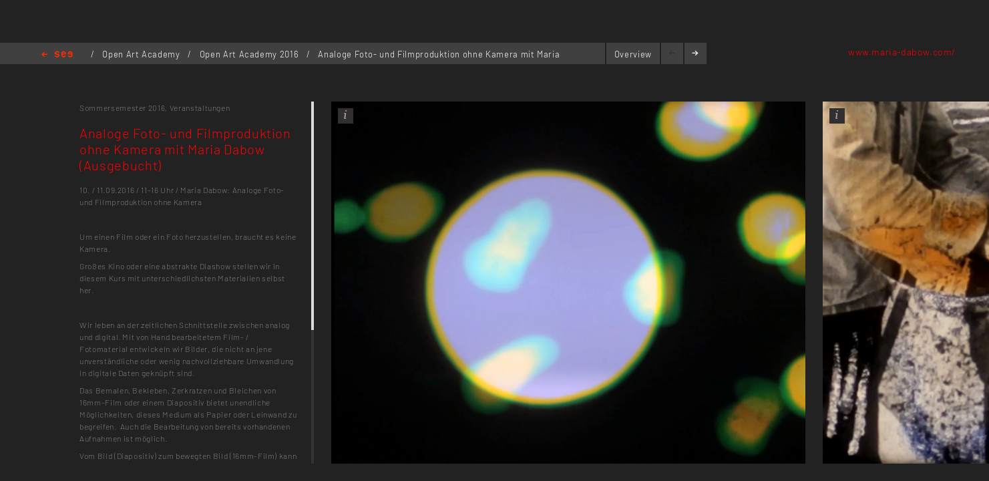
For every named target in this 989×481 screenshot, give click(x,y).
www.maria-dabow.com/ (902, 51)
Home (57, 55)
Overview (633, 54)
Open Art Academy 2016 (250, 54)
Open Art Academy (142, 54)
